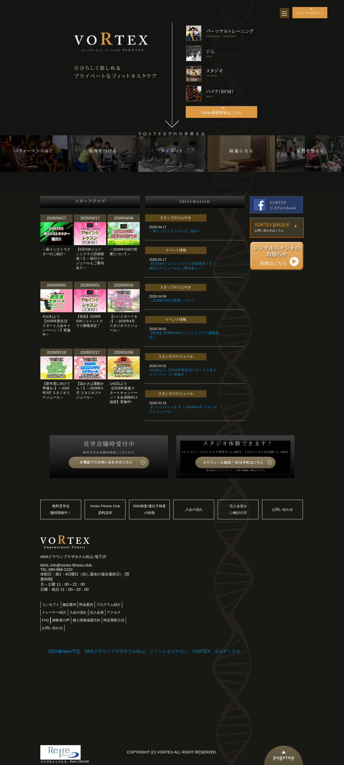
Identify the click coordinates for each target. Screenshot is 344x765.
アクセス (114, 612)
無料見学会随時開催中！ (60, 509)
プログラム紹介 (108, 605)
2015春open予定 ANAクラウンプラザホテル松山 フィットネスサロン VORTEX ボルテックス (144, 651)
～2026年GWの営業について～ (173, 300)
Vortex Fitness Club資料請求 (105, 509)
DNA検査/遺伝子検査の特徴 (149, 509)
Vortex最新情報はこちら (221, 112)
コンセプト (50, 605)
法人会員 (97, 612)
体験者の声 (61, 620)
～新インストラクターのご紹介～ (175, 231)
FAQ (45, 620)
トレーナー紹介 (54, 612)
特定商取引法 (113, 620)
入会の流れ (194, 509)
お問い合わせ (282, 509)
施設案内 (69, 605)
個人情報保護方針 (87, 620)
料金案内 (86, 605)
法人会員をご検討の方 (238, 509)
